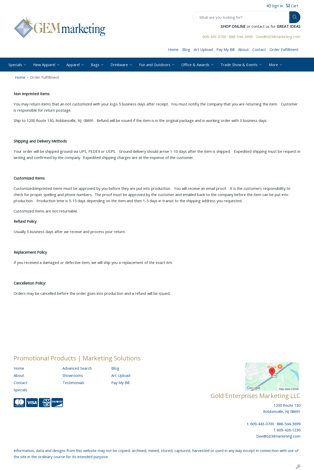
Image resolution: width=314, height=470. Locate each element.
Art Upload (203, 49)
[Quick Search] (241, 17)
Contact (259, 49)
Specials (17, 64)
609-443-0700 (214, 36)
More (275, 64)
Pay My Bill (225, 49)
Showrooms (72, 375)
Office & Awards (197, 64)
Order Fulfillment (284, 49)
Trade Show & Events (241, 64)
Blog (186, 49)
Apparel (75, 64)
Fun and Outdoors (157, 64)
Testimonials (73, 382)
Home (173, 49)
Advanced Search (77, 368)
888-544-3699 (241, 36)
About (243, 49)
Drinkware (121, 64)
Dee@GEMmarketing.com (278, 36)
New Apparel (46, 64)
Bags (97, 64)
